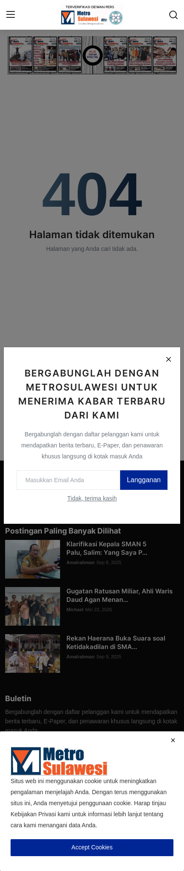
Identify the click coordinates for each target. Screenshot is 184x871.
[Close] (168, 359)
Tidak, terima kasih (92, 498)
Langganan (144, 479)
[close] (173, 740)
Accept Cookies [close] (92, 847)
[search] (173, 15)
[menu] (10, 15)
